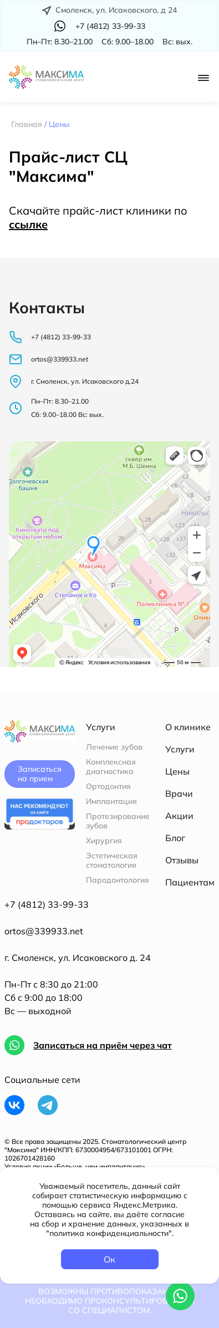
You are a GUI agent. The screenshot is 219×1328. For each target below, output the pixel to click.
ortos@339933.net (43, 931)
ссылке (28, 224)
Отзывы (181, 860)
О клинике (188, 726)
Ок (109, 1259)
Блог (175, 837)
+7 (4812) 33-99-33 (46, 904)
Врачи (179, 793)
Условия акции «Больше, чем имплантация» (74, 1166)
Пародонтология (117, 880)
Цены (177, 771)
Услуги (180, 749)
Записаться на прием (40, 773)
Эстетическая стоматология (111, 860)
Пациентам (190, 882)
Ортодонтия (108, 786)
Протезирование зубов (118, 821)
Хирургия (104, 841)
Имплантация (111, 801)
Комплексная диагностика (111, 766)
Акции (179, 815)
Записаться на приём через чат (102, 1045)
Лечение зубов (114, 747)
